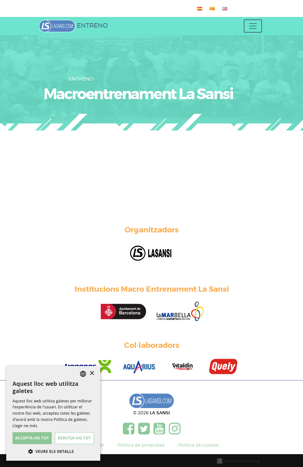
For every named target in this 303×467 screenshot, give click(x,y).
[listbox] (83, 374)
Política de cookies (198, 445)
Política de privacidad (141, 445)
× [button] (91, 373)
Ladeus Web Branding (241, 461)
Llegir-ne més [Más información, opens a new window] (25, 425)
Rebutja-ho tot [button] (74, 438)
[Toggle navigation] (253, 26)
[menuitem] (198, 8)
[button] (53, 451)
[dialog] (53, 413)
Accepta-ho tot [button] (32, 438)
